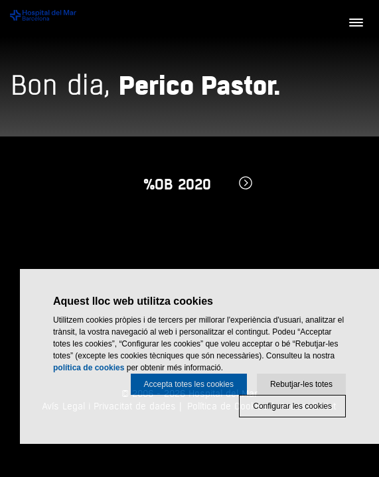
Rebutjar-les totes (301, 384)
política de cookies (88, 367)
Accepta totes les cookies (189, 384)
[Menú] (355, 23)
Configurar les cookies (292, 406)
